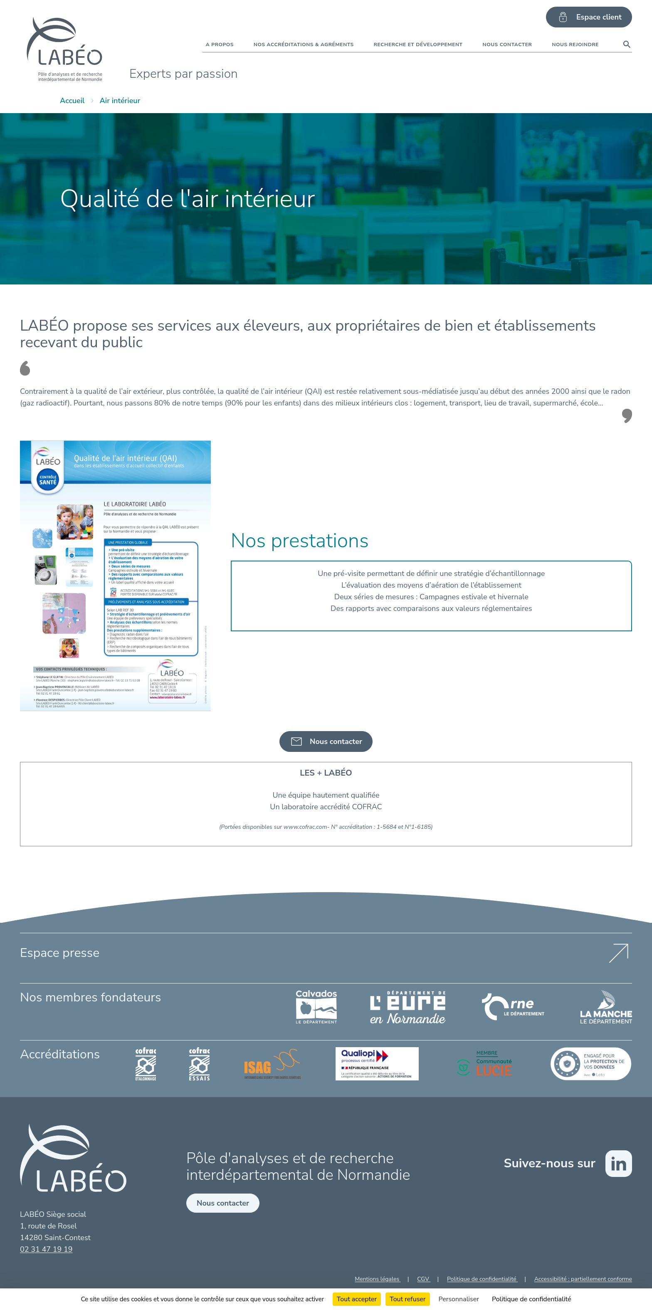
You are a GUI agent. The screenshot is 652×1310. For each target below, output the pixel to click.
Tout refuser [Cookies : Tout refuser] (407, 1299)
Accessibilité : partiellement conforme (583, 1279)
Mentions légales (378, 1279)
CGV (423, 1279)
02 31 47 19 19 (46, 1249)
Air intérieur (120, 101)
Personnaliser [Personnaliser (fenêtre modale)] (458, 1299)
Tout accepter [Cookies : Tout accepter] (357, 1299)
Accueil (72, 101)
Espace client (589, 17)
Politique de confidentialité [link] (531, 1299)
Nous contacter (223, 1203)
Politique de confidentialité (482, 1279)
